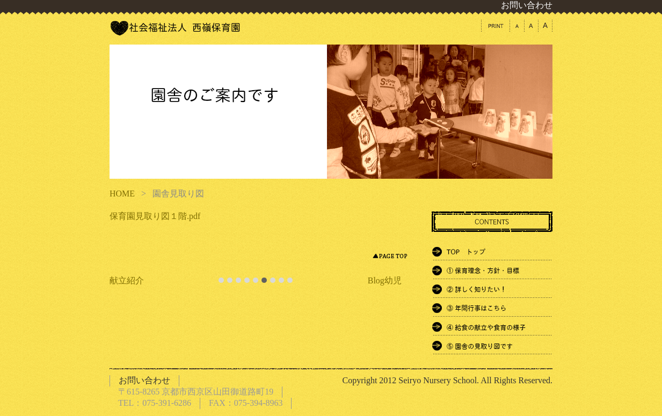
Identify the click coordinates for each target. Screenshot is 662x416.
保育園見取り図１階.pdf (155, 216)
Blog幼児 (385, 280)
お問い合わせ (526, 5)
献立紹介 (127, 280)
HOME (122, 193)
